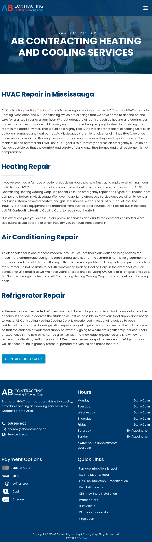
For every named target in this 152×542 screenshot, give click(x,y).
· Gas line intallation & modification (103, 481)
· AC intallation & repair (94, 475)
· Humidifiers (86, 506)
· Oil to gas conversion (94, 512)
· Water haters (88, 500)
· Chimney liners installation (97, 494)
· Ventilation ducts (90, 487)
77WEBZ (83, 537)
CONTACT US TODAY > (23, 359)
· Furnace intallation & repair (98, 468)
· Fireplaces (86, 519)
